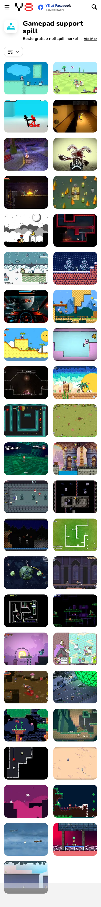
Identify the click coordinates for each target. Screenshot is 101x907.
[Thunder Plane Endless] (26, 839)
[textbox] (13, 51)
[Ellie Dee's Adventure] (75, 116)
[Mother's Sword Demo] (26, 382)
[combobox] (13, 51)
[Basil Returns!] (26, 725)
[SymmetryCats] (75, 344)
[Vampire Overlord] (75, 572)
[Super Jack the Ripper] (26, 535)
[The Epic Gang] (26, 687)
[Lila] (26, 801)
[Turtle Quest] (75, 458)
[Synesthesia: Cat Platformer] (75, 839)
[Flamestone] (75, 192)
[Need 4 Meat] (75, 420)
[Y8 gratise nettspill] (24, 7)
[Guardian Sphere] (75, 649)
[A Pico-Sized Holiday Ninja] (75, 801)
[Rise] (75, 268)
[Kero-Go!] (75, 725)
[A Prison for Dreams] (26, 344)
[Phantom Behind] (26, 420)
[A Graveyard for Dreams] (26, 230)
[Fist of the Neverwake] (26, 458)
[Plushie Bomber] (26, 649)
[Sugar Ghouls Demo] (26, 154)
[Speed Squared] (75, 535)
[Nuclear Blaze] (75, 230)
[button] (90, 39)
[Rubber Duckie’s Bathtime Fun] (26, 268)
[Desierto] (75, 763)
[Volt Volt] (26, 763)
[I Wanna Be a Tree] (26, 78)
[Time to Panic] (75, 306)
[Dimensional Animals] (75, 382)
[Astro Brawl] (26, 572)
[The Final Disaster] (75, 687)
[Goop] (75, 496)
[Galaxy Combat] (26, 306)
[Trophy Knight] (26, 192)
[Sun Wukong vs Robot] (75, 610)
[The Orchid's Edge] (75, 78)
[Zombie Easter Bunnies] (75, 154)
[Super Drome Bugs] (26, 610)
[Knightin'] (26, 496)
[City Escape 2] (26, 877)
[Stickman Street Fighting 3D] (26, 116)
